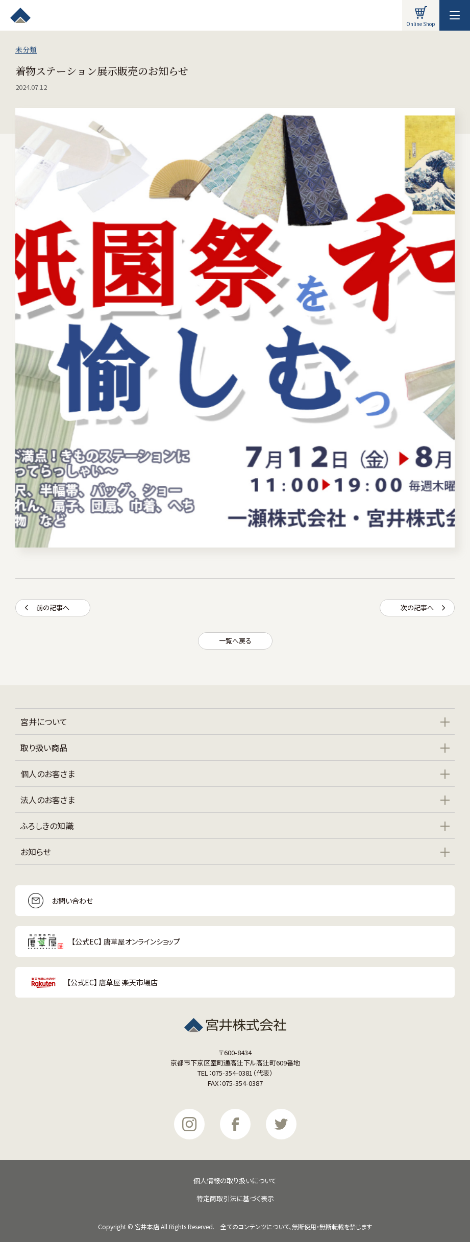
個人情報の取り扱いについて (235, 1180)
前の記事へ (47, 607)
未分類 (26, 49)
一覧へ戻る (235, 640)
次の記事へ (423, 607)
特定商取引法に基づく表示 (235, 1198)
